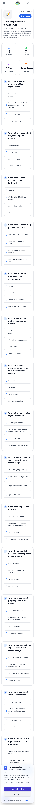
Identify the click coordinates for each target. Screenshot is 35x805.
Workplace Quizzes (24, 28)
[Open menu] (3, 3)
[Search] (28, 3)
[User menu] (32, 3)
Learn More (17, 794)
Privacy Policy (27, 800)
